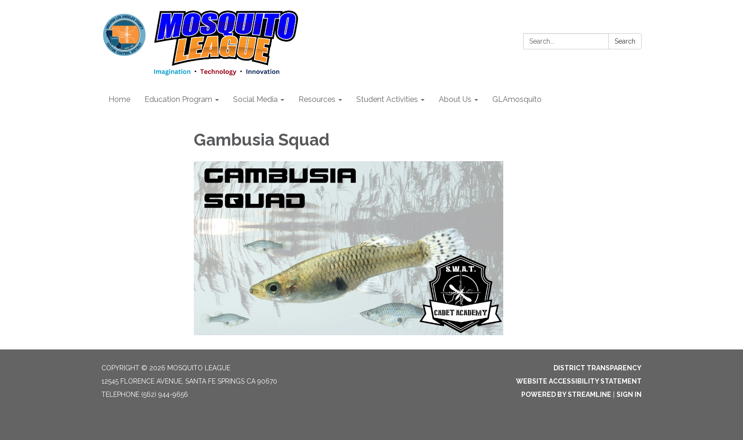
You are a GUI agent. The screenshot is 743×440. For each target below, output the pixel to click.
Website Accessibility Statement (579, 381)
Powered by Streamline (566, 394)
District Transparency (597, 368)
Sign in (629, 394)
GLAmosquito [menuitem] (517, 99)
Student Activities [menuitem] (387, 99)
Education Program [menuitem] (178, 99)
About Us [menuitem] (455, 99)
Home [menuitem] (119, 99)
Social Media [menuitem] (255, 99)
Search (625, 41)
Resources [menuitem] (317, 99)
